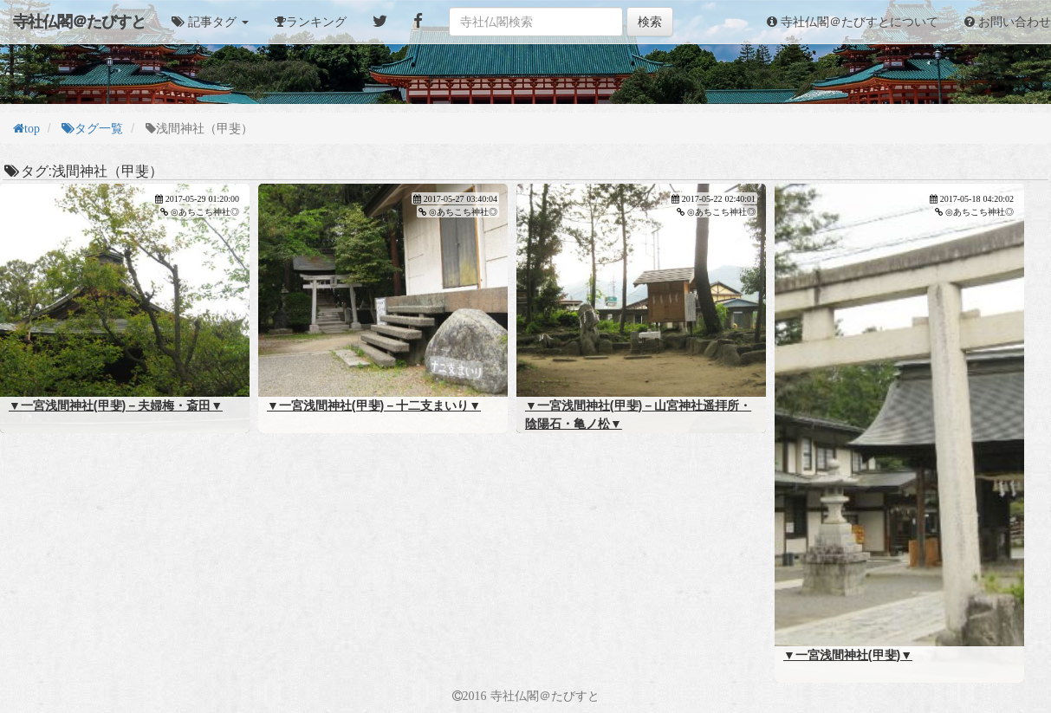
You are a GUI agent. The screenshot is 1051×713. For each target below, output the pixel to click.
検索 (650, 22)
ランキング (316, 22)
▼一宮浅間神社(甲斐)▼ (847, 655)
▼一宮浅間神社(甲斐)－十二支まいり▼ (374, 405)
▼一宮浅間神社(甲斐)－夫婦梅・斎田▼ (116, 405)
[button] (210, 21)
